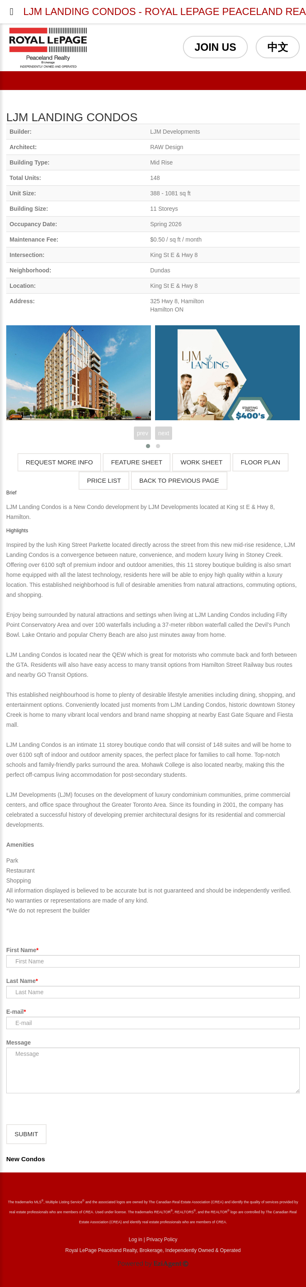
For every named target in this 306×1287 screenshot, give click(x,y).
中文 (277, 47)
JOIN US (215, 47)
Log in (135, 1239)
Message (18, 1042)
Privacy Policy (162, 1239)
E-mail (15, 1011)
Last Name (21, 981)
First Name (21, 950)
